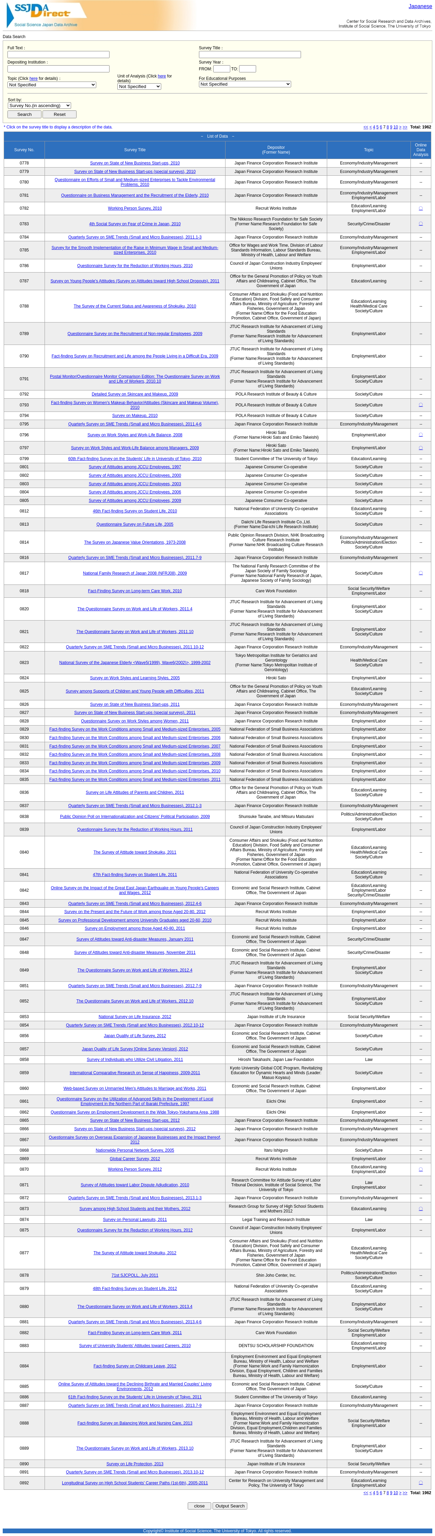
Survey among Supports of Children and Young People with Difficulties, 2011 (135, 691)
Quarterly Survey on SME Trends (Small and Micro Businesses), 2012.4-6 (135, 903)
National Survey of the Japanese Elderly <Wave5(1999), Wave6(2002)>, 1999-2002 (135, 662)
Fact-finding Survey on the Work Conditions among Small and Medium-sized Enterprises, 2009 (134, 763)
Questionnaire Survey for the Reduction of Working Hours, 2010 (135, 265)
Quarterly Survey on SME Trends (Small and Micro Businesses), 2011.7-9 (135, 557)
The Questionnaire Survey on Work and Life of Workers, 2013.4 (135, 1306)
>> (405, 127)
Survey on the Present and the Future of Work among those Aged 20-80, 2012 (134, 911)
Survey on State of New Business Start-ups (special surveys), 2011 (135, 712)
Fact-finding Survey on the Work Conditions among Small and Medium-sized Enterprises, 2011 (134, 779)
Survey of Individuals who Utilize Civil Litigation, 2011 (135, 1059)
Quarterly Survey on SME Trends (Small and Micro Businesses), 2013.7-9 (135, 1405)
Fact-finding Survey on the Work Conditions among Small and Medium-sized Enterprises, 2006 (134, 737)
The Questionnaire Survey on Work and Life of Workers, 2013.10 (135, 1448)
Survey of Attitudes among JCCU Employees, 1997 (135, 467)
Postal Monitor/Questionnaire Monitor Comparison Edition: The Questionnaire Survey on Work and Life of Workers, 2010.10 (135, 379)
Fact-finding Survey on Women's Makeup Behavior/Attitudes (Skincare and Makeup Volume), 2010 (135, 405)
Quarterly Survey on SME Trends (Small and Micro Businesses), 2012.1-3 (135, 805)
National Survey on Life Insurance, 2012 (135, 1016)
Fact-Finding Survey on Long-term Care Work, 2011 (135, 1332)
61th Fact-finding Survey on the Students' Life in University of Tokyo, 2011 (135, 1397)
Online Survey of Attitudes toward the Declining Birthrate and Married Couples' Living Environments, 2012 (135, 1386)
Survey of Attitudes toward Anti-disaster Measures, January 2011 (135, 939)
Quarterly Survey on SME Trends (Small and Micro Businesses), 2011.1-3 (135, 237)
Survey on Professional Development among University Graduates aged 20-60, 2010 (135, 920)
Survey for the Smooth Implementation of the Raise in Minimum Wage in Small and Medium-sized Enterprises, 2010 (135, 250)
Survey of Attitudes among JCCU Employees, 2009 (135, 500)
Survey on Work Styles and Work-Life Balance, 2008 (134, 435)
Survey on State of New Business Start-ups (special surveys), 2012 (135, 1129)
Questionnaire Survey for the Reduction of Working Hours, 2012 (135, 1230)
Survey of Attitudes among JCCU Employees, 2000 (135, 475)
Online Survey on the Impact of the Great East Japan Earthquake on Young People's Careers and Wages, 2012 (135, 890)
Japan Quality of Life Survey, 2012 (135, 1035)
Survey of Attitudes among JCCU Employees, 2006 (135, 492)
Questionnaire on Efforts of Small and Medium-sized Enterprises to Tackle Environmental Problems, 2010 (135, 182)
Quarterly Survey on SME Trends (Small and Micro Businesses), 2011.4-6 (135, 424)
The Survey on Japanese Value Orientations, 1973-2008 (135, 542)
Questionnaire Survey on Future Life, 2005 (135, 524)
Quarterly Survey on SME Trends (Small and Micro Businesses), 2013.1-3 (135, 1197)
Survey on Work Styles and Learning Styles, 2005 (135, 678)
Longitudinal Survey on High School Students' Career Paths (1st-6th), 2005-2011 (135, 1483)
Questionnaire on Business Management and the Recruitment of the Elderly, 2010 (135, 195)
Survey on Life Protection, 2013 (134, 1464)
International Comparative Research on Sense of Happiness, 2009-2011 (135, 1072)
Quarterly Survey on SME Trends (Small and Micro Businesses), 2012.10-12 (135, 1025)
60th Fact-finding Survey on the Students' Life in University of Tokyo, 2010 (135, 458)
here (34, 78)
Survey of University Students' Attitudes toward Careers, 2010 (135, 1345)
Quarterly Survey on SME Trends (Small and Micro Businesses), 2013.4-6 (135, 1322)
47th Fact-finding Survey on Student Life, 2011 (135, 874)
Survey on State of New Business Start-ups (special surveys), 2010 (135, 171)
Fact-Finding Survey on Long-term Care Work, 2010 (135, 591)
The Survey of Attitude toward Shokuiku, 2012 (135, 1253)
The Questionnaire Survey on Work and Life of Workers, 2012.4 (135, 970)
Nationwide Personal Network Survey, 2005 (135, 1150)
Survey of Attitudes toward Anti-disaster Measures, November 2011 (135, 952)
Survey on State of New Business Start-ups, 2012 (135, 1120)
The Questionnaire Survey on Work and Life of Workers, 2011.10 (135, 631)
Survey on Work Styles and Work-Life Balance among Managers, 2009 (135, 448)
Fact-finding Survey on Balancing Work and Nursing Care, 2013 (135, 1423)
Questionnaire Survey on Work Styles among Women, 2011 (135, 721)
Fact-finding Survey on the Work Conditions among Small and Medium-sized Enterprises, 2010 (134, 771)
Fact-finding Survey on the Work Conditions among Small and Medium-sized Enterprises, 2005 (134, 729)
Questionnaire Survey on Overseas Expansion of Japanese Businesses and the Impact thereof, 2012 (135, 1140)
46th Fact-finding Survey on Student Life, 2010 (135, 511)
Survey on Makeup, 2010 (134, 415)
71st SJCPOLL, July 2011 (135, 1275)
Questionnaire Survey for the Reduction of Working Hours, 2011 (135, 829)
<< (366, 127)
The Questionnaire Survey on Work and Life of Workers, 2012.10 (135, 1001)
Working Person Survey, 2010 (135, 208)
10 (396, 127)
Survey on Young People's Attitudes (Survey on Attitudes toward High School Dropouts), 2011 (134, 281)
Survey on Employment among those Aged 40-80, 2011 (135, 928)
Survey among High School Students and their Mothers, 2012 (135, 1208)
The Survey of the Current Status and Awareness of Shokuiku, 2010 (135, 306)
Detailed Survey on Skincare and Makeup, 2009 (135, 394)
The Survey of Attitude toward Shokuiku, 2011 (135, 852)
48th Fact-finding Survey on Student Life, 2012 (135, 1288)
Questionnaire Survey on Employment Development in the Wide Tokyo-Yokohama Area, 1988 (135, 1112)
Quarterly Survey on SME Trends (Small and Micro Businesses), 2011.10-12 (135, 647)
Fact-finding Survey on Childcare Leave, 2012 (135, 1366)
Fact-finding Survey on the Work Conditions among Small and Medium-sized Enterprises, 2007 (134, 746)
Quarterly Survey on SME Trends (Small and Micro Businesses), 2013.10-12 (135, 1472)
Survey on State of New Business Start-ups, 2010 (135, 163)
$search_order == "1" (39, 105)
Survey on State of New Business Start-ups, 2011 (135, 704)
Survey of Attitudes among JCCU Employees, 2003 (135, 484)
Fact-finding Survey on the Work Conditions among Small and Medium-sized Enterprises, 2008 (134, 754)
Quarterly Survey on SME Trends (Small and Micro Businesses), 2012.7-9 (135, 985)
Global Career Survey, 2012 (135, 1158)
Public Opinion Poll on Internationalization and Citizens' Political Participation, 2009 (135, 816)
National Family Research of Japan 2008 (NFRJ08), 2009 (135, 573)
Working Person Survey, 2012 (135, 1169)
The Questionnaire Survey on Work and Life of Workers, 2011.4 (135, 609)
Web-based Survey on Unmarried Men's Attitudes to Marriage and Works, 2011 (135, 1088)
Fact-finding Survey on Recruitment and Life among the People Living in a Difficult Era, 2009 (135, 356)
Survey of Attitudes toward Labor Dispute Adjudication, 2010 (135, 1185)
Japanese (420, 6)
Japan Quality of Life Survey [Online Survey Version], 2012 (135, 1049)
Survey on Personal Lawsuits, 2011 (135, 1219)
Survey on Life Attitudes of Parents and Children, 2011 (135, 792)
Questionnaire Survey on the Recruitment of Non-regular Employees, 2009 (135, 333)
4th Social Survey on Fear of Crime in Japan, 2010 (135, 224)
